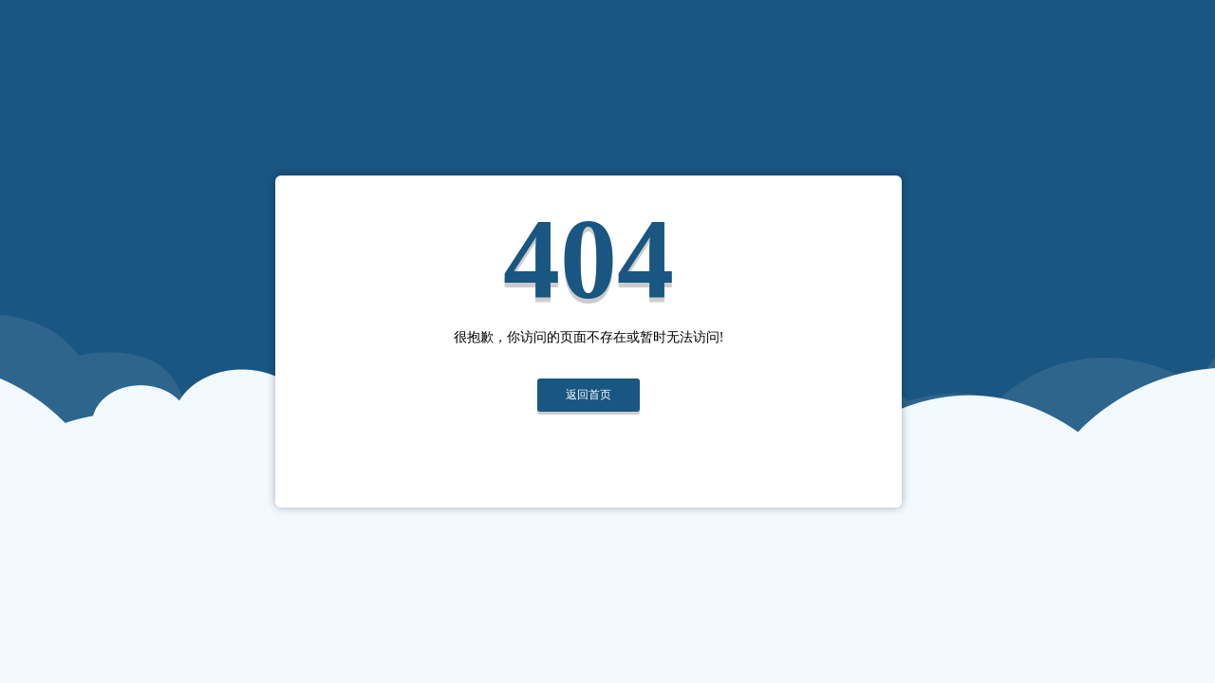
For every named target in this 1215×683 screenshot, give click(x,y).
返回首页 (588, 394)
